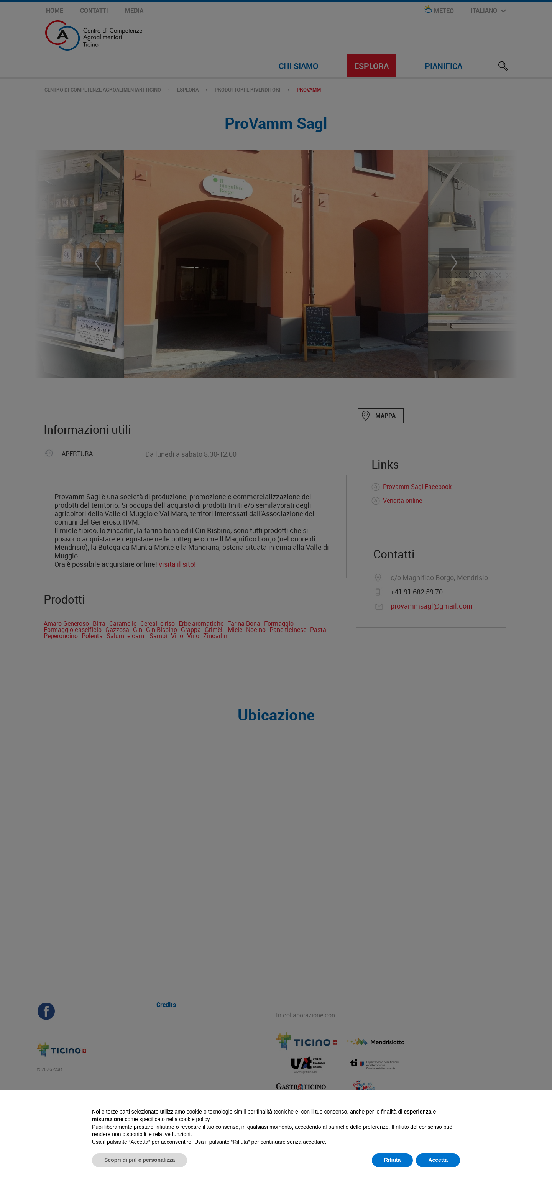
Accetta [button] (438, 1160)
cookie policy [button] (194, 1119)
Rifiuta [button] (392, 1160)
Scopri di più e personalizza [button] (139, 1160)
